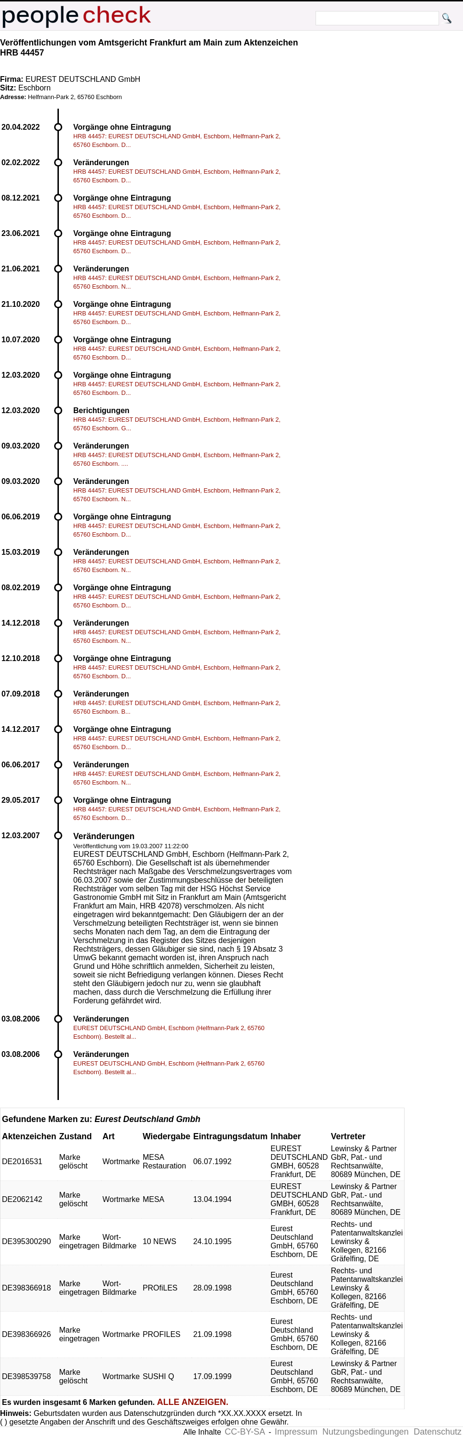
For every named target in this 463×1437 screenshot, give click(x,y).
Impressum (296, 1432)
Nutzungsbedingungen (365, 1432)
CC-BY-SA (245, 1432)
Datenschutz (438, 1432)
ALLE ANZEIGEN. (192, 1402)
